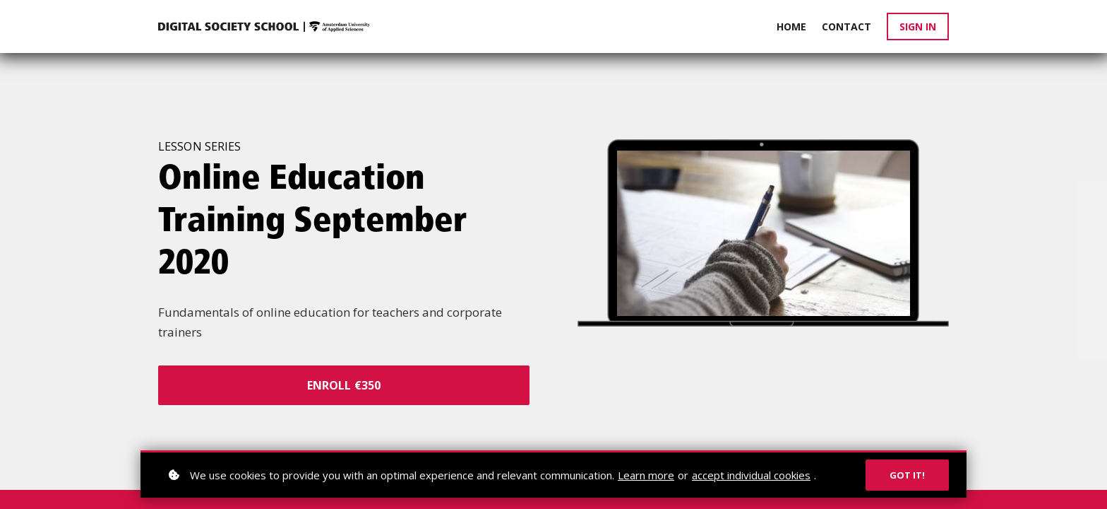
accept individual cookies (751, 475)
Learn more (646, 475)
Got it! (907, 475)
